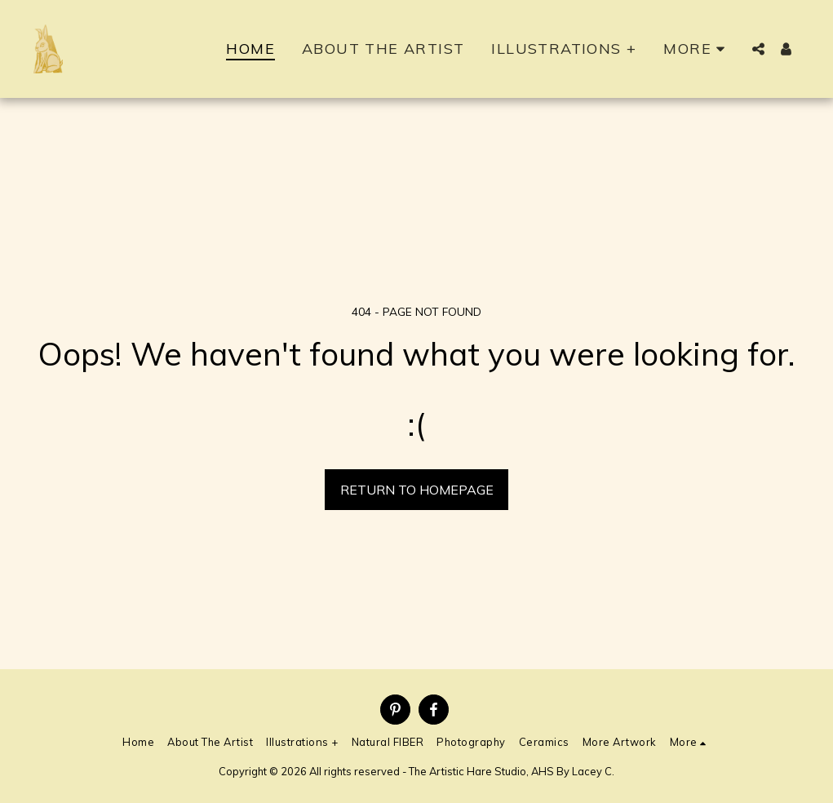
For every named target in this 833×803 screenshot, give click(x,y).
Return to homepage (417, 489)
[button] (759, 49)
